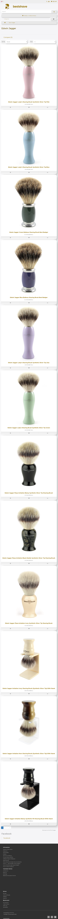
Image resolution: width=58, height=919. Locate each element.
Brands (4, 893)
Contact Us (5, 870)
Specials (5, 898)
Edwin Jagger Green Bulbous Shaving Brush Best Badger (28, 232)
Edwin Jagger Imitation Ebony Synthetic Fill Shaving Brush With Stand (29, 818)
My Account (6, 902)
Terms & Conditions (7, 855)
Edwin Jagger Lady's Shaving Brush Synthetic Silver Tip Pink (28, 102)
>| (9, 827)
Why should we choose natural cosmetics (12, 862)
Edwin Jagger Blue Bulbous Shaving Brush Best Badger (29, 297)
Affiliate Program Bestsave (9, 858)
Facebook (6, 838)
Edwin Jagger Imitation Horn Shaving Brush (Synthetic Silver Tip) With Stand (29, 753)
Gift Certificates (6, 895)
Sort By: (3, 41)
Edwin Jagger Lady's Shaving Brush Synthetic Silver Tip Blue (28, 167)
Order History (6, 904)
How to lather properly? (8, 866)
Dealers (4, 854)
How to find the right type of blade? (11, 865)
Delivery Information (7, 849)
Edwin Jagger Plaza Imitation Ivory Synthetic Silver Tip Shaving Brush (28, 623)
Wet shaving (6, 860)
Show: (31, 41)
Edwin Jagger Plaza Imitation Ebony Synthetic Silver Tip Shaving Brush (29, 493)
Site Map (5, 874)
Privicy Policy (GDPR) (8, 857)
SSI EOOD (11, 912)
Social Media (6, 852)
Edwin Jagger (12, 22)
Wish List (5, 905)
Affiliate (5, 896)
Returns (5, 872)
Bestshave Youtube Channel (9, 875)
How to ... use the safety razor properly (11, 863)
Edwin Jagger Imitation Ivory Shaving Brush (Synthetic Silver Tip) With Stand (29, 688)
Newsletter (5, 907)
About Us (5, 851)
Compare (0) (8, 37)
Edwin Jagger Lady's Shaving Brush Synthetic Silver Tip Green (29, 428)
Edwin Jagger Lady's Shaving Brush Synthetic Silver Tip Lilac (28, 362)
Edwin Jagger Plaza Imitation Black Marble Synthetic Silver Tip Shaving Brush (28, 558)
